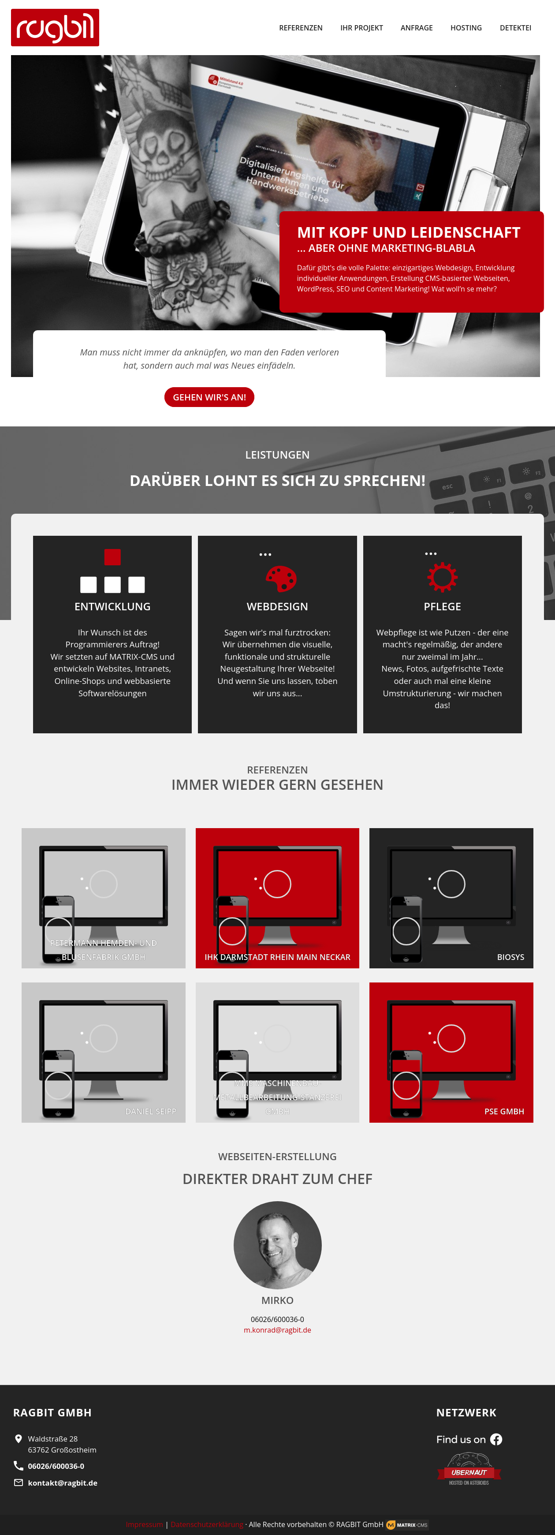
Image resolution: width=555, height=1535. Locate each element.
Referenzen (301, 28)
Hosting (466, 28)
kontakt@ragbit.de (63, 1483)
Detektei (516, 28)
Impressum (144, 1524)
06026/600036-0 (56, 1466)
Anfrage (417, 28)
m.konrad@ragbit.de (277, 1330)
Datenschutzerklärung (207, 1524)
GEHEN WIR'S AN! (209, 397)
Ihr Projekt (361, 28)
